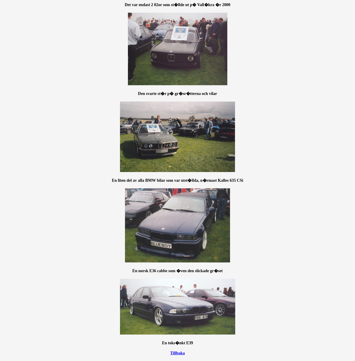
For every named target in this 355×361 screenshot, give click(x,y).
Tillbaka (177, 353)
